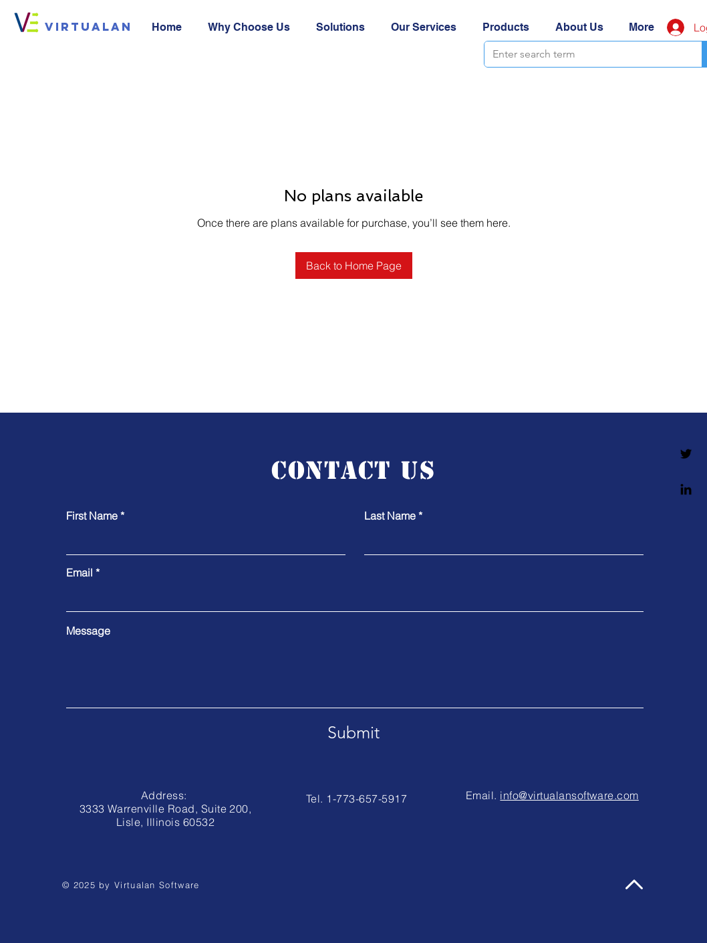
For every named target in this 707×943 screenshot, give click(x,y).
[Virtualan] (88, 26)
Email (79, 572)
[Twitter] (686, 453)
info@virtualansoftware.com (569, 795)
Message (88, 630)
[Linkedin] (686, 489)
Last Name (390, 515)
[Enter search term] (583, 54)
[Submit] (353, 732)
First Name (92, 515)
